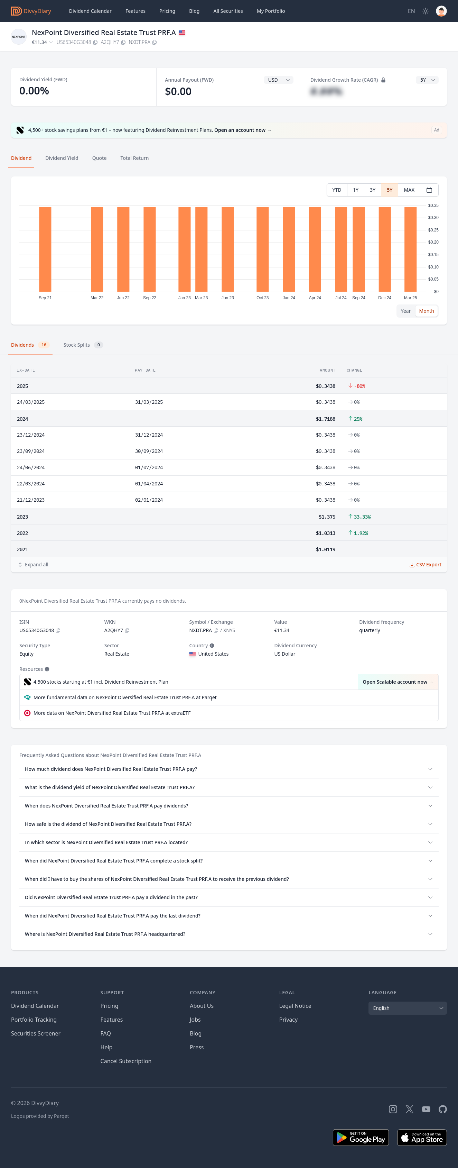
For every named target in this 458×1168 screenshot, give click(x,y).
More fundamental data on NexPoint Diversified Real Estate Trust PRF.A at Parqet (125, 697)
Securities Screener (35, 1033)
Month (426, 311)
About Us (202, 1006)
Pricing (167, 11)
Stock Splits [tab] (83, 344)
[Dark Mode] (425, 11)
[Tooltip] (211, 645)
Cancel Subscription (126, 1061)
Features (135, 11)
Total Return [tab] (135, 158)
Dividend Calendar (90, 11)
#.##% (326, 91)
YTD (337, 189)
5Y (389, 189)
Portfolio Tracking (34, 1019)
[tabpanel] (229, 250)
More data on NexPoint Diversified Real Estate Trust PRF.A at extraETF (112, 713)
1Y (355, 189)
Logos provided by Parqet (40, 1116)
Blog (196, 1033)
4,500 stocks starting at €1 (101, 681)
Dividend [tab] (21, 158)
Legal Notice (295, 1006)
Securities (228, 11)
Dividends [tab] (30, 344)
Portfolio (271, 11)
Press (197, 1047)
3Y (372, 189)
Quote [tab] (99, 158)
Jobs (195, 1019)
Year (406, 311)
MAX (409, 189)
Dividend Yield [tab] (61, 158)
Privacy (288, 1019)
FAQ (106, 1033)
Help (107, 1047)
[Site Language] (411, 11)
